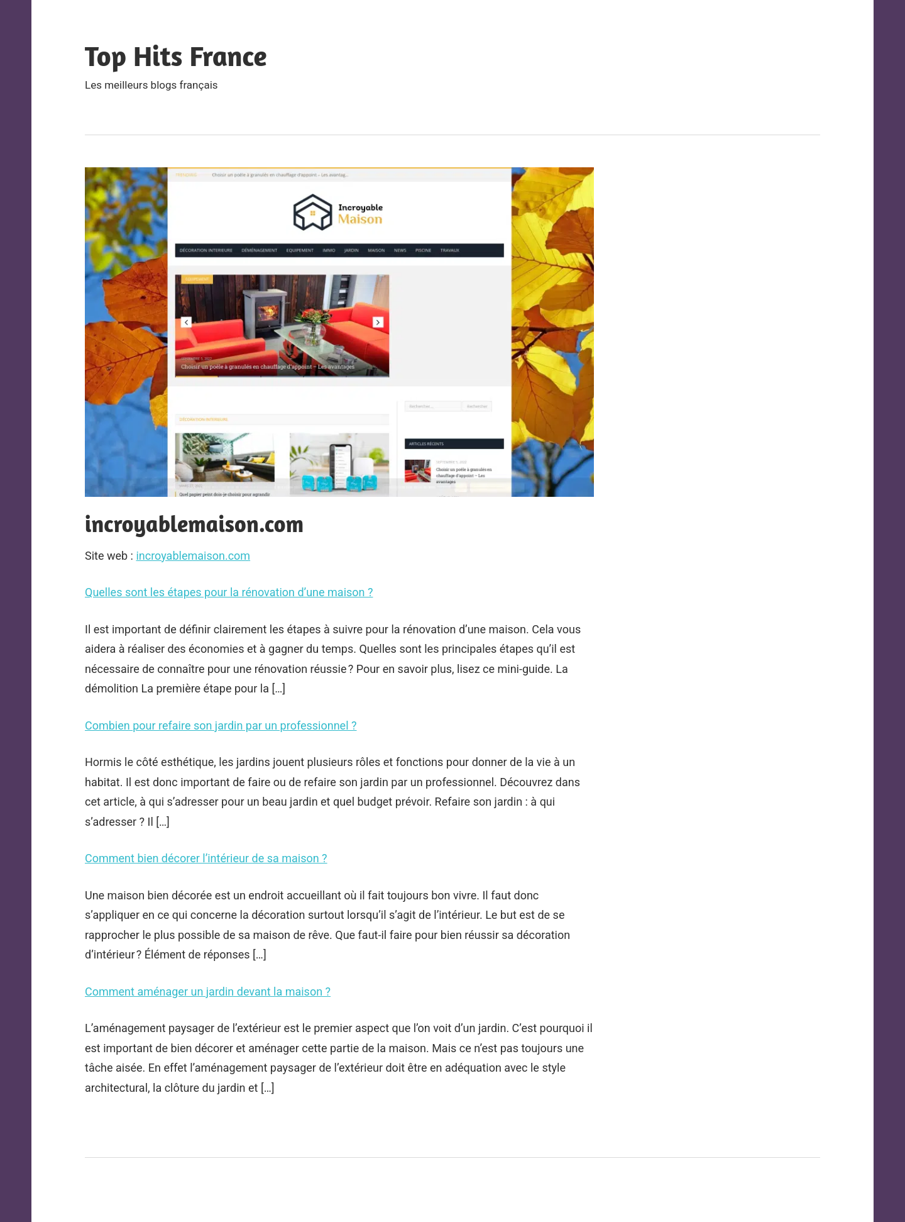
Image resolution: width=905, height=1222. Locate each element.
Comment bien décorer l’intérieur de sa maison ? (206, 858)
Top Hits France (176, 55)
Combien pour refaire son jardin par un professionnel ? (221, 725)
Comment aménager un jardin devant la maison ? (208, 991)
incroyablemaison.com (193, 555)
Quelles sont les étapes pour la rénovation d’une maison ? (229, 592)
